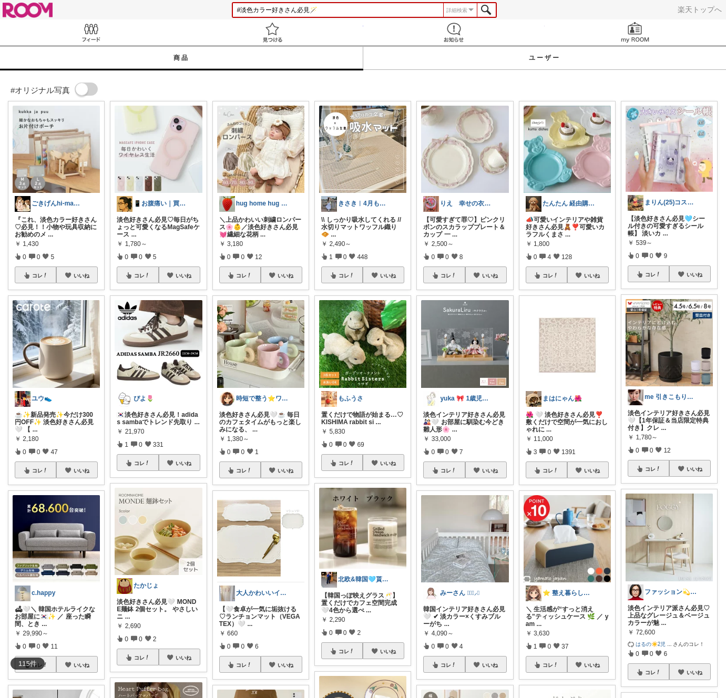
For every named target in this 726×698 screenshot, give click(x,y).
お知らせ (454, 32)
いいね (81, 275)
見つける (272, 32)
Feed (90, 32)
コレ (40, 275)
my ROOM (635, 32)
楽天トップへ (700, 9)
